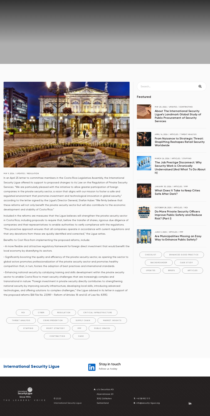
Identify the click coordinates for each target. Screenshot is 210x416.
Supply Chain (83, 320)
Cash (81, 336)
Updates (150, 270)
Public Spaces (102, 328)
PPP (79, 328)
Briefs (171, 270)
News (20, 41)
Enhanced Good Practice (183, 255)
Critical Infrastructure (97, 313)
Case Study (186, 263)
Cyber (41, 313)
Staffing (28, 328)
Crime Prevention (53, 320)
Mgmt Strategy (55, 328)
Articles (192, 270)
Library (192, 9)
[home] (12, 9)
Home (8, 41)
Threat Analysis (21, 320)
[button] (52, 9)
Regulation (63, 313)
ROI (23, 313)
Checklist (150, 255)
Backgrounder (158, 263)
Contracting (57, 336)
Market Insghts (112, 320)
